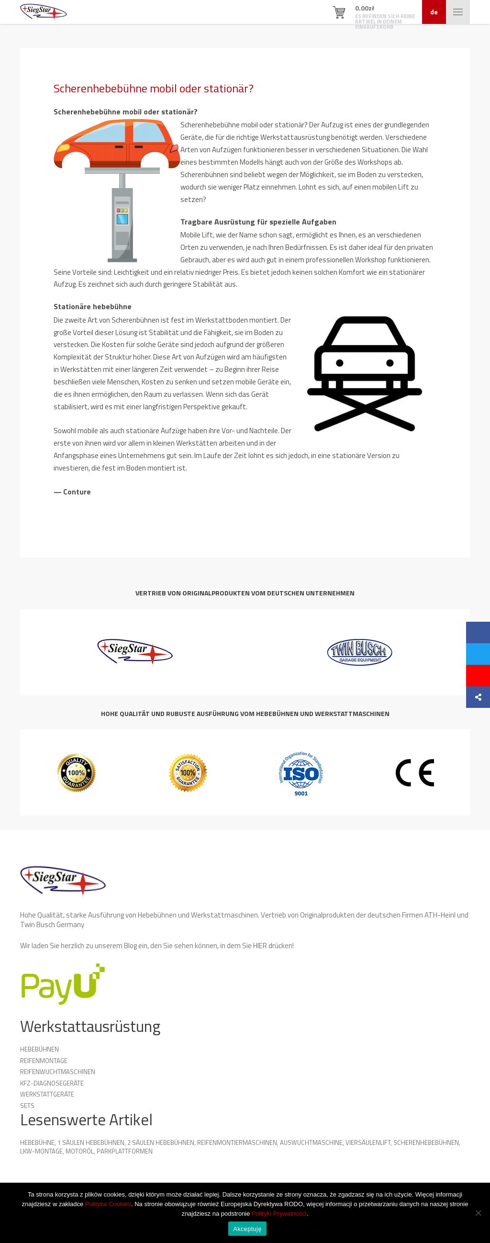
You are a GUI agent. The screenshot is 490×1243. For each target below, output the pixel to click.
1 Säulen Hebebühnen (90, 1142)
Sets (27, 1105)
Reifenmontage (43, 1060)
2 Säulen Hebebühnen (160, 1142)
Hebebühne (37, 1142)
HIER (260, 945)
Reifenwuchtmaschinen (57, 1071)
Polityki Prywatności (279, 1213)
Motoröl (80, 1151)
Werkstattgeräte (47, 1094)
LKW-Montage (41, 1151)
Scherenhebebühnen (426, 1142)
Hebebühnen (39, 1049)
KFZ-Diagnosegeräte (52, 1083)
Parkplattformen (125, 1151)
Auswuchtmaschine (311, 1142)
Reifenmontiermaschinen (237, 1142)
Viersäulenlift (367, 1142)
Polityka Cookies (108, 1204)
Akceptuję (247, 1228)
